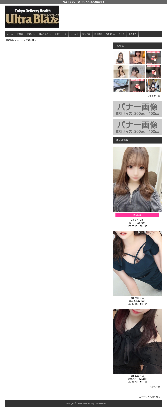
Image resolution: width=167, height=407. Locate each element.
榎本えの (133, 301)
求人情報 (98, 34)
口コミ (122, 34)
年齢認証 (10, 40)
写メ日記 (86, 34)
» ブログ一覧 (154, 96)
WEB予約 (110, 34)
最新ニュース (61, 34)
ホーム (10, 34)
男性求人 (133, 34)
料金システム (45, 34)
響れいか (133, 223)
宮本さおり (133, 379)
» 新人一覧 (155, 387)
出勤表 (20, 34)
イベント (74, 34)
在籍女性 (31, 34)
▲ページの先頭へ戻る (149, 397)
